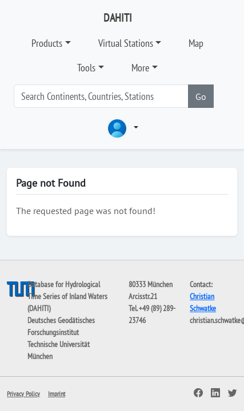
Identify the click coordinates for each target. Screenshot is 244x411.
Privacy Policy (23, 393)
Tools (86, 67)
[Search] (101, 96)
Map (196, 43)
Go (200, 96)
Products (46, 43)
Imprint (56, 393)
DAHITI (117, 17)
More (140, 67)
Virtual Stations (125, 43)
